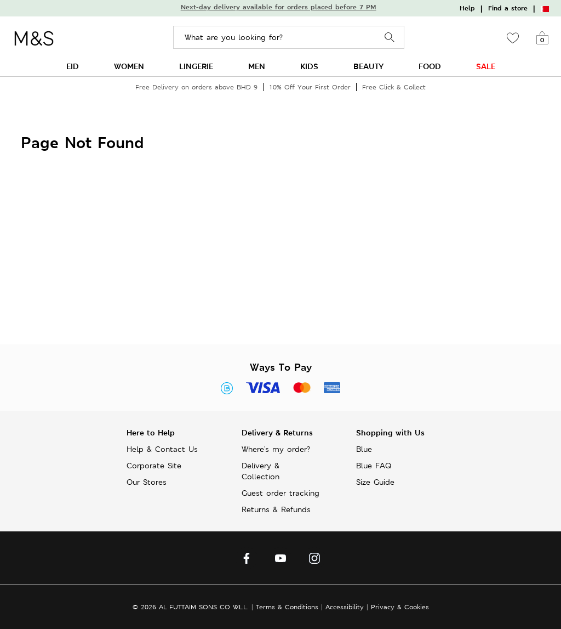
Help (467, 8)
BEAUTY (368, 66)
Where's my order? (276, 449)
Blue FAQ (373, 466)
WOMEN (129, 66)
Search (390, 37)
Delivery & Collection (260, 471)
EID (72, 66)
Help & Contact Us (162, 449)
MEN (256, 66)
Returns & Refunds (276, 509)
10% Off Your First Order (310, 87)
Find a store (508, 8)
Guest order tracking (280, 493)
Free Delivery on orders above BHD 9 (196, 87)
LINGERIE (196, 66)
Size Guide (375, 482)
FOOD (430, 66)
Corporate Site (154, 466)
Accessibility (344, 607)
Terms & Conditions (287, 607)
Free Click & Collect (394, 87)
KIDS (309, 66)
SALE (485, 66)
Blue (364, 449)
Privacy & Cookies (400, 607)
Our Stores (147, 482)
